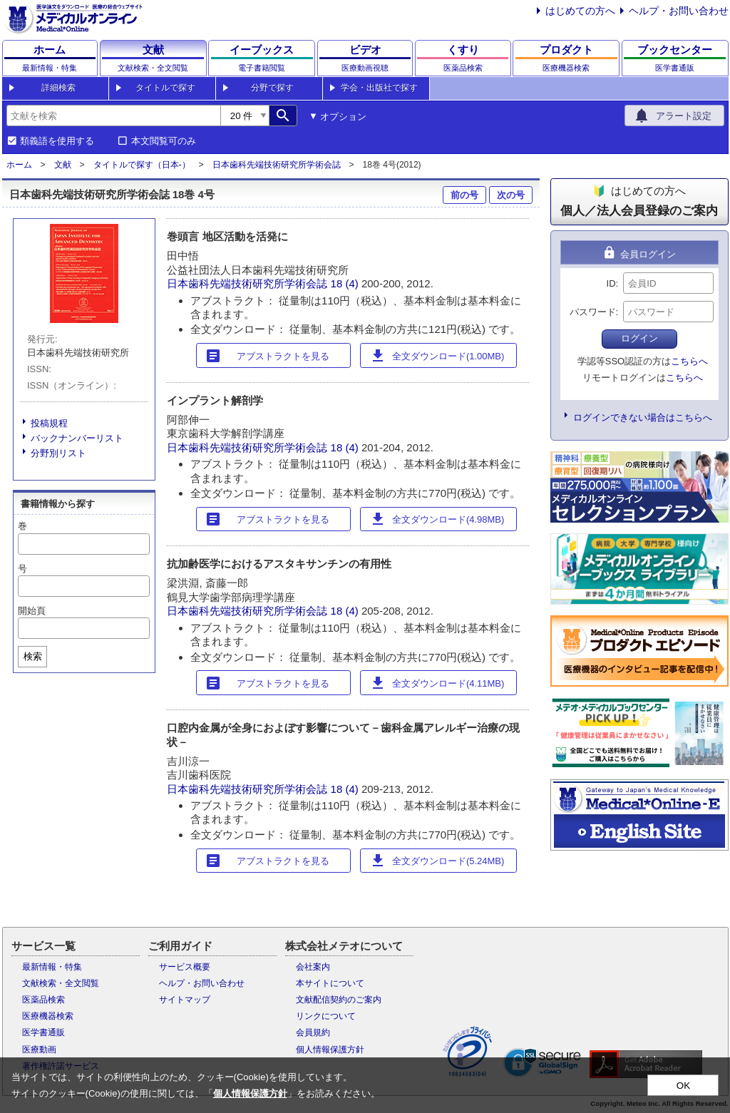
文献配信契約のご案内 (338, 1000)
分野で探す (272, 88)
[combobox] (113, 115)
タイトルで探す (165, 88)
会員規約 (313, 1032)
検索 (33, 656)
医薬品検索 (43, 1000)
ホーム (19, 165)
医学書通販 (43, 1032)
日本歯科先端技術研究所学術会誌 (276, 165)
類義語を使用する (57, 141)
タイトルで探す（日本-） (141, 165)
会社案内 (313, 967)
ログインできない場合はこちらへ (642, 417)
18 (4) (346, 283)
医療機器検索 (47, 1016)
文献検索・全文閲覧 (60, 983)
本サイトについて (330, 983)
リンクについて (326, 1016)
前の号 (464, 195)
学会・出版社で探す (379, 88)
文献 (62, 165)
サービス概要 (184, 967)
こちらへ (689, 361)
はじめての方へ (580, 10)
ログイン (639, 338)
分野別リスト (58, 453)
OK (683, 1085)
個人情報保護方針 (330, 1050)
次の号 (511, 195)
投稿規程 (49, 423)
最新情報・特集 (52, 967)
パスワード (593, 312)
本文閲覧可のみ (163, 141)
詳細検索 (58, 88)
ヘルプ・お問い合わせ (679, 10)
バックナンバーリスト (77, 438)
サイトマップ (184, 1000)
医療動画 (39, 1050)
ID (611, 283)
